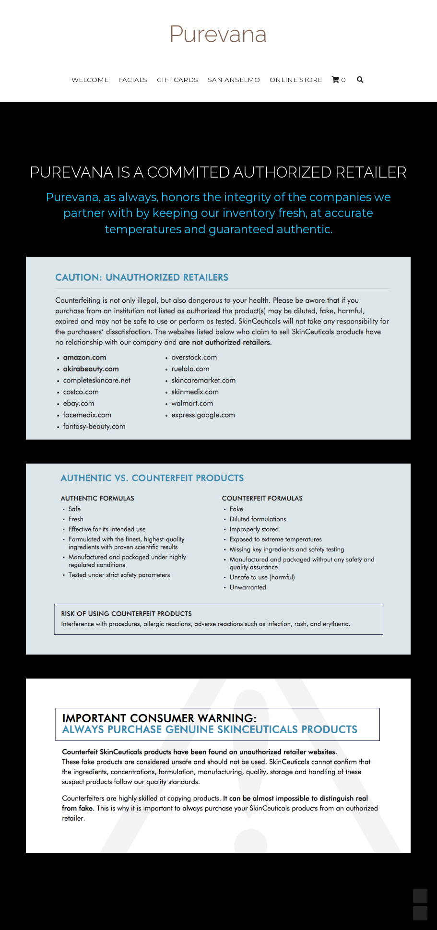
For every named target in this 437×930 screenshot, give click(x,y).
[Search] (360, 80)
